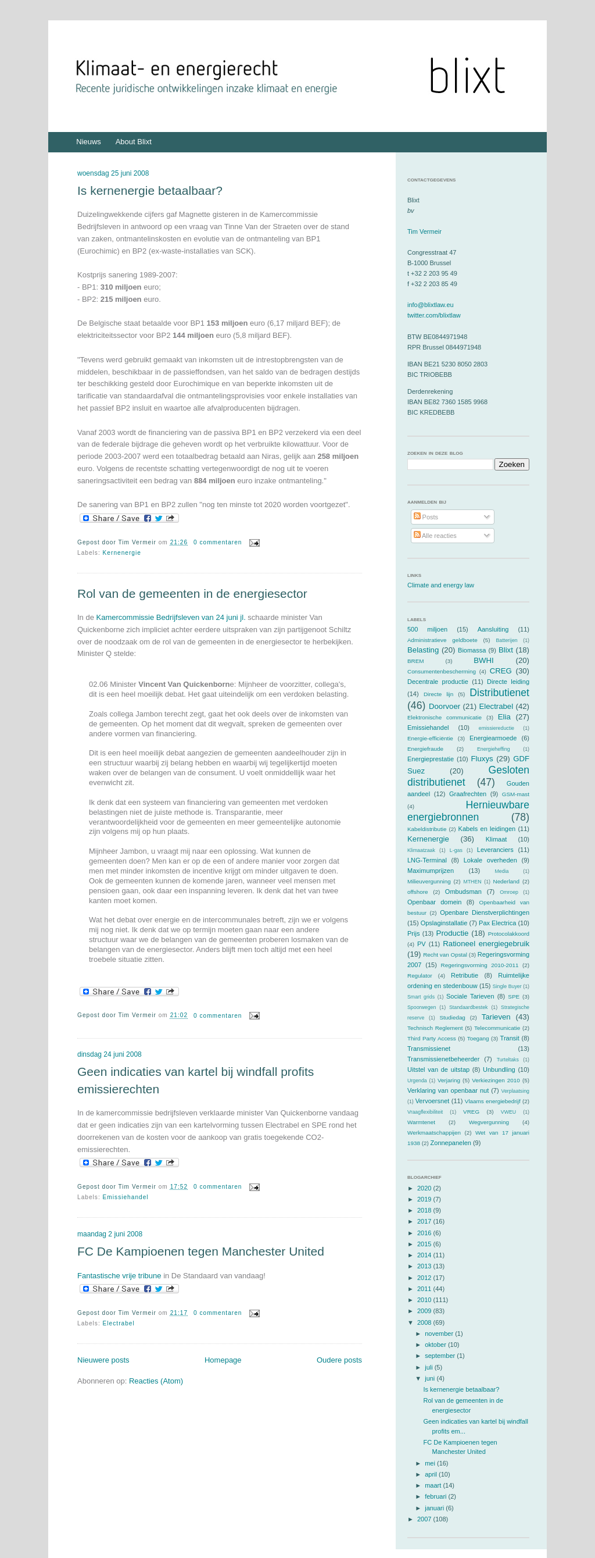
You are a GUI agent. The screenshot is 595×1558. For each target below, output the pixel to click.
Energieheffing (493, 749)
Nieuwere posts (103, 1360)
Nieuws (88, 141)
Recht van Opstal (445, 954)
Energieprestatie (430, 758)
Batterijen (507, 640)
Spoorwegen (421, 1007)
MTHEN (472, 882)
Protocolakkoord (508, 933)
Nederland (506, 881)
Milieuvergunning (429, 881)
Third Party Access (431, 1038)
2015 (425, 1243)
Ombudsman (463, 891)
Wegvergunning (489, 1122)
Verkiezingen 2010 (496, 1080)
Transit (509, 1038)
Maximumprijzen (430, 870)
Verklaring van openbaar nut (448, 1090)
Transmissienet (428, 1048)
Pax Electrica (497, 922)
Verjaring (449, 1080)
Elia (504, 716)
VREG (471, 1111)
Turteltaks (508, 1060)
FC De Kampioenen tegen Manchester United (200, 1251)
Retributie (464, 975)
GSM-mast (515, 794)
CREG (501, 670)
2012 (425, 1277)
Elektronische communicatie (444, 717)
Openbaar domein (434, 902)
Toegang (478, 1038)
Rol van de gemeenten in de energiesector (192, 593)
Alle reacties (435, 535)
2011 (425, 1288)
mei (431, 1463)
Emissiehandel (126, 1197)
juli (430, 1367)
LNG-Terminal (427, 860)
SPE (513, 996)
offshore (417, 892)
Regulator (419, 975)
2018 (425, 1210)
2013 (425, 1266)
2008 (425, 1322)
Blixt (506, 650)
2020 (425, 1188)
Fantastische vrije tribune (119, 1275)
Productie (452, 933)
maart (434, 1485)
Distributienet (499, 692)
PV (421, 943)
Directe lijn (438, 694)
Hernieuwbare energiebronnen (468, 811)
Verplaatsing (515, 1091)
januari (435, 1507)
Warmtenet (421, 1122)
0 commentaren (217, 542)
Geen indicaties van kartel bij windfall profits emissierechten (195, 1080)
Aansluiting (493, 629)
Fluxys (482, 758)
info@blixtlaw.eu (430, 304)
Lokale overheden (490, 860)
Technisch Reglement (435, 1028)
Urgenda (417, 1080)
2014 (425, 1255)
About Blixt (134, 141)
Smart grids (421, 997)
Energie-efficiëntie (430, 738)
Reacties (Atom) (156, 1381)
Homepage (223, 1360)
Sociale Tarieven (470, 996)
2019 (425, 1199)
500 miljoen (427, 629)
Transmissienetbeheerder (443, 1059)
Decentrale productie (437, 681)
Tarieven (496, 1016)
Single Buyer (507, 986)
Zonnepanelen (451, 1142)
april (432, 1474)
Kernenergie (122, 553)
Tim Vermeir (424, 231)
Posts (426, 517)
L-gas (456, 850)
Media (501, 871)
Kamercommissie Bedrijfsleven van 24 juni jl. (171, 617)
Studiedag (452, 1017)
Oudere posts (339, 1360)
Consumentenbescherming (441, 671)
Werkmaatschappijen (434, 1132)
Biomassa (472, 650)
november (440, 1333)
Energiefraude (425, 749)
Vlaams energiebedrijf (493, 1101)
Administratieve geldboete (442, 640)
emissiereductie (496, 728)
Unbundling (499, 1069)
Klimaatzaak (421, 850)
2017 (425, 1221)
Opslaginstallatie (444, 922)
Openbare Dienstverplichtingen (484, 912)
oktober (436, 1344)
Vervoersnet (432, 1100)
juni (430, 1378)
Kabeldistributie (427, 829)
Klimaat (496, 839)
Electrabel (119, 1323)
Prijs (413, 933)
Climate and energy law (440, 585)
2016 (425, 1232)
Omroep (509, 892)
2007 (425, 1519)
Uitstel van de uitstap (438, 1069)
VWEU (508, 1112)
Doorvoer (444, 706)
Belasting (423, 650)
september (441, 1355)
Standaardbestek (468, 1007)
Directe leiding (508, 681)
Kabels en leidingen (487, 828)
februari (436, 1496)
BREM (415, 661)
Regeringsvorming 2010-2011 (480, 965)
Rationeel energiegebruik (486, 943)
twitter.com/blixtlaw (434, 315)
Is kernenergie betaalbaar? (150, 190)
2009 (425, 1310)
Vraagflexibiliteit (425, 1112)
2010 (425, 1299)
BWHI (483, 660)
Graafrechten (467, 793)
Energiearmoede (493, 738)
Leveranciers (495, 849)
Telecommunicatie (497, 1028)
